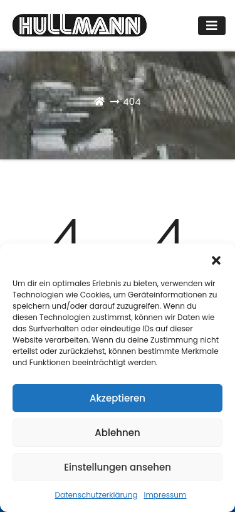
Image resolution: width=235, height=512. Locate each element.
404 (131, 101)
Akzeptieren (117, 398)
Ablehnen (117, 432)
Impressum (165, 494)
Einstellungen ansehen (117, 467)
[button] (216, 259)
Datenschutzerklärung (96, 494)
